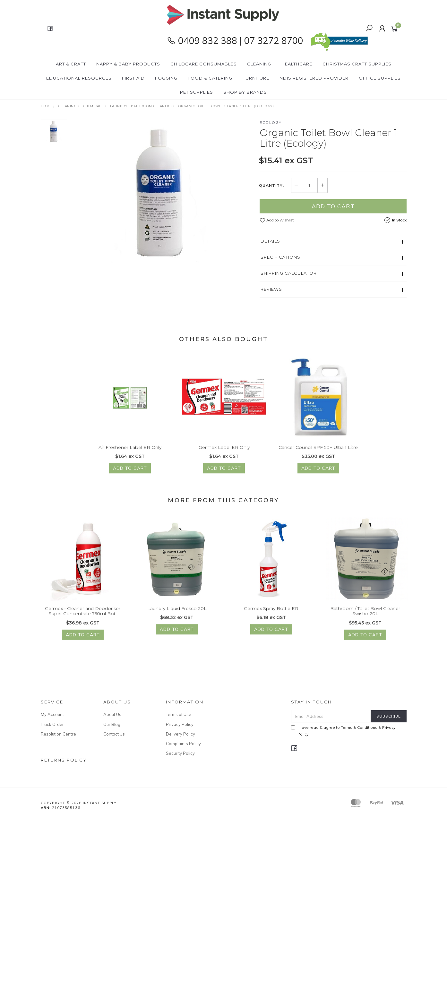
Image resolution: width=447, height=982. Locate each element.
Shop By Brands (245, 92)
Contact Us (114, 734)
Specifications (280, 257)
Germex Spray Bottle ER (271, 617)
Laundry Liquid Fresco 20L (177, 617)
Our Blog (111, 724)
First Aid (133, 78)
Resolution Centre (58, 734)
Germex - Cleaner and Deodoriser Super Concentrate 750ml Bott (82, 619)
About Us (112, 714)
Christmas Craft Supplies (356, 63)
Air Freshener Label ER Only (130, 456)
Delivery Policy (180, 734)
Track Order (52, 724)
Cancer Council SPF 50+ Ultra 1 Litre (318, 456)
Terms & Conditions (359, 727)
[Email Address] (331, 716)
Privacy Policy (179, 724)
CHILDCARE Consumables (203, 63)
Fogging (166, 78)
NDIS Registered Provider (313, 78)
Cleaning (259, 63)
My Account (52, 714)
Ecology (271, 122)
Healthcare (296, 63)
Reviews (271, 289)
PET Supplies (196, 92)
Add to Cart (333, 206)
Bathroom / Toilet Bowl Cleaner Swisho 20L (365, 619)
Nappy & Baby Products (128, 63)
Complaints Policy (183, 743)
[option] (163, 199)
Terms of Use (178, 714)
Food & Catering (210, 78)
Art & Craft (71, 63)
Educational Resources (79, 78)
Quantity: (271, 185)
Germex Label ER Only (224, 456)
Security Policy (180, 753)
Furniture (256, 78)
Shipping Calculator (289, 273)
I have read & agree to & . (343, 731)
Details (270, 241)
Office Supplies (380, 78)
